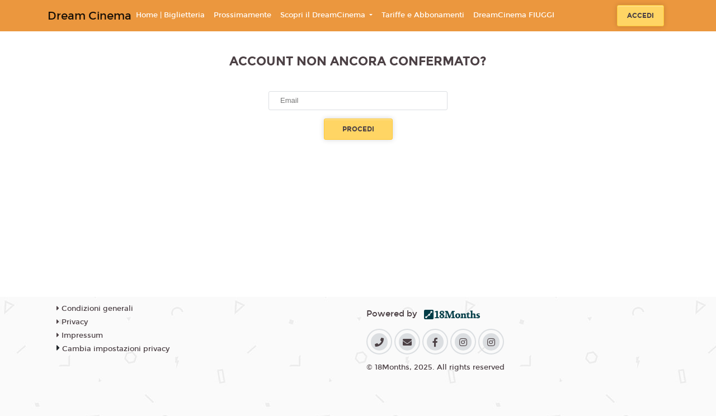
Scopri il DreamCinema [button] (324, 15)
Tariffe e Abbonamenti (422, 15)
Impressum (79, 335)
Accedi (640, 16)
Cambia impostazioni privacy (115, 348)
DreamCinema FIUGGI (513, 15)
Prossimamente (242, 15)
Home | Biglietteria (170, 15)
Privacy (72, 322)
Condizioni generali (94, 308)
